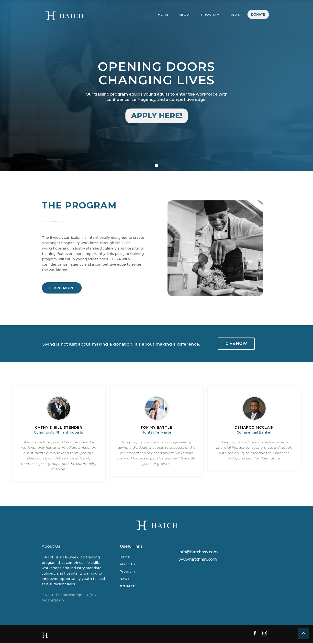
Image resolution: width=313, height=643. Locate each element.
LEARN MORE (64, 288)
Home (125, 557)
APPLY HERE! (156, 115)
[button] (12, 85)
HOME (163, 14)
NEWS (235, 14)
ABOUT (185, 14)
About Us (127, 564)
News (124, 579)
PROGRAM (210, 14)
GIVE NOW (236, 343)
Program (127, 571)
